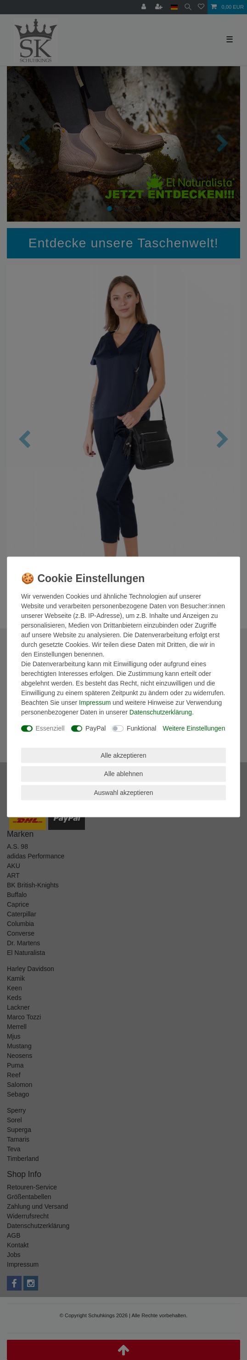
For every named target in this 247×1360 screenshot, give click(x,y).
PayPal (95, 728)
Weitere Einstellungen (194, 728)
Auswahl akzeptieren (123, 792)
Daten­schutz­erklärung (160, 712)
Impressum (95, 702)
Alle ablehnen (123, 773)
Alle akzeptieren (123, 755)
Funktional (142, 728)
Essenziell (50, 728)
